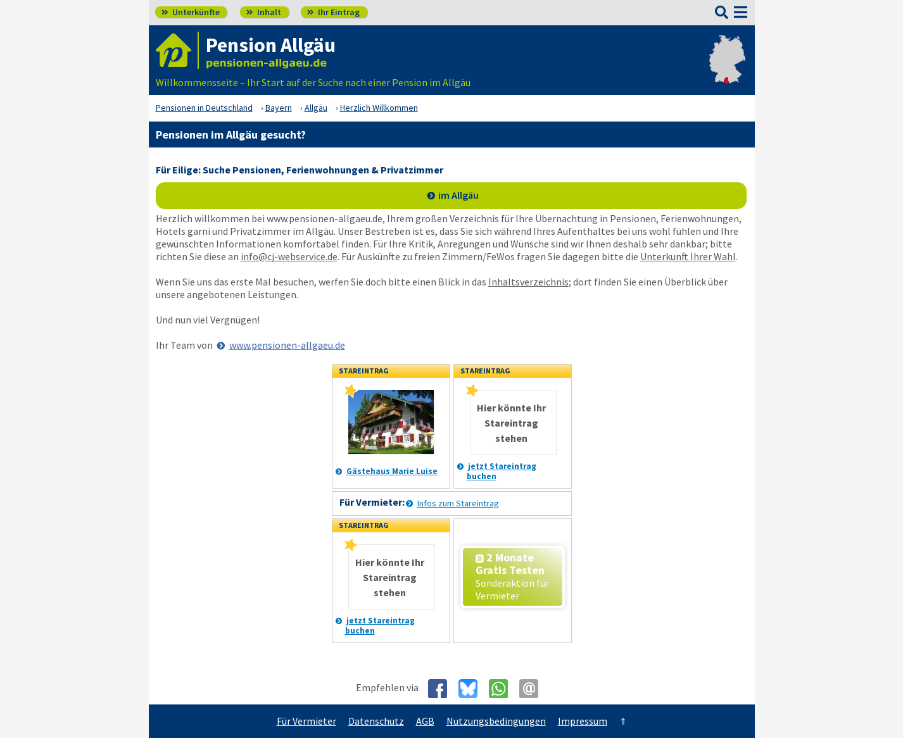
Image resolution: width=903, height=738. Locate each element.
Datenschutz (376, 721)
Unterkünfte (190, 12)
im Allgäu (458, 195)
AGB (425, 721)
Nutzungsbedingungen (496, 721)
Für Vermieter (306, 721)
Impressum (582, 721)
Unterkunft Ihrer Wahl (688, 256)
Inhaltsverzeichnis (528, 281)
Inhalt (263, 12)
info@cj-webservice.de (289, 256)
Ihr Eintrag (333, 12)
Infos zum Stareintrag (458, 503)
